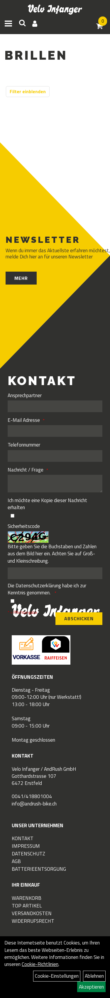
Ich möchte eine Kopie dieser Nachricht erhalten (47, 504)
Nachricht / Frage (25, 469)
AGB (16, 861)
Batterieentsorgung (39, 868)
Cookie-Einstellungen (57, 976)
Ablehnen (94, 976)
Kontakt (22, 838)
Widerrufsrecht (33, 921)
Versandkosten (32, 913)
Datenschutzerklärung (38, 585)
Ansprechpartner (25, 395)
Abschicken (79, 618)
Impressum (26, 846)
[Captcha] (55, 573)
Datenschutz (28, 853)
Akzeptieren (91, 987)
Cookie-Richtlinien (40, 964)
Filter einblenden (28, 91)
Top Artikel (27, 905)
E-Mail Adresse (24, 420)
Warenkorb (26, 898)
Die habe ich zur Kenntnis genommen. (47, 589)
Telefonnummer (24, 444)
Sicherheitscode (24, 526)
